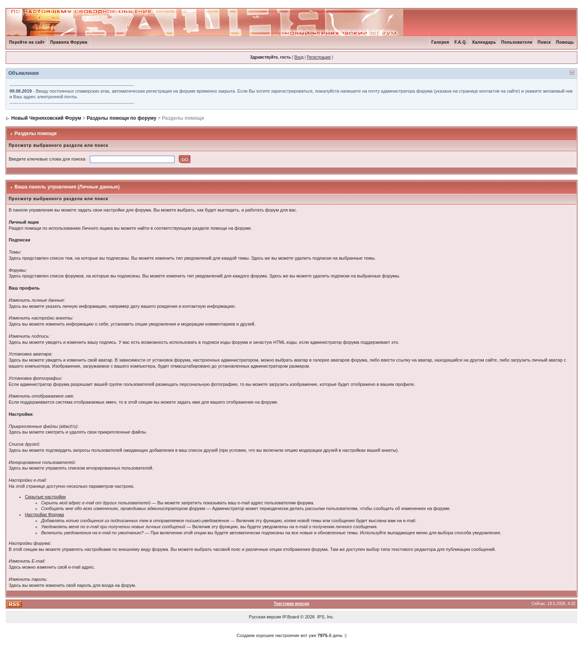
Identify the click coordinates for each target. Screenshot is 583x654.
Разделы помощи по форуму (121, 118)
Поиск (544, 42)
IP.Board (290, 616)
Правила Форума (68, 42)
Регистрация (318, 57)
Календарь (484, 42)
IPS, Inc (325, 616)
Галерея (440, 42)
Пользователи (516, 42)
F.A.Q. (460, 42)
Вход (299, 57)
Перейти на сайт (27, 42)
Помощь (565, 42)
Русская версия (265, 616)
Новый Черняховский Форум (46, 118)
